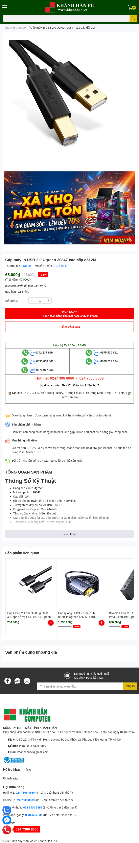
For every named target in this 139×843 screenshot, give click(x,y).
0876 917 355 (41, 369)
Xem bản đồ (69, 397)
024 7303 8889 (25, 800)
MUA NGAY (69, 314)
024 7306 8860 (36, 745)
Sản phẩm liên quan (22, 553)
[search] (133, 18)
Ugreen (28, 265)
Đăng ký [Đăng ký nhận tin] (130, 686)
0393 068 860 (41, 361)
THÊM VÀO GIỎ (69, 327)
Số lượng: (11, 300)
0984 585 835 (34, 815)
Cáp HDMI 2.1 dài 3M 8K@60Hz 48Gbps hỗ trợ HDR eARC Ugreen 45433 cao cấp (29, 617)
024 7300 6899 (32, 807)
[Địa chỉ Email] (87, 686)
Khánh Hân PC (47, 841)
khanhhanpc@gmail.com (32, 752)
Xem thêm (70, 534)
